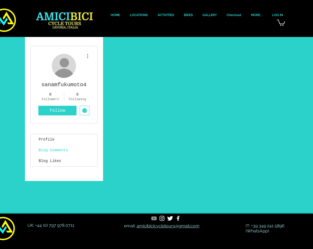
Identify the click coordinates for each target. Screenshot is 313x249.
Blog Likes (50, 161)
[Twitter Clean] (170, 218)
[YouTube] (154, 218)
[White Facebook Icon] (178, 218)
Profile (46, 139)
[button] (115, 15)
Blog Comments (53, 150)
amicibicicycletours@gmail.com (168, 225)
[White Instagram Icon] (162, 218)
